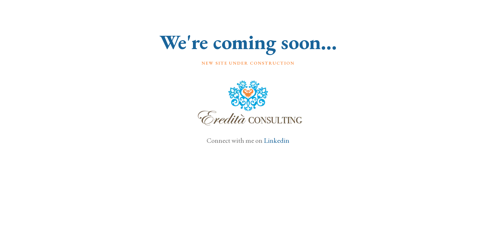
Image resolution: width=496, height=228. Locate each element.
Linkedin (276, 140)
